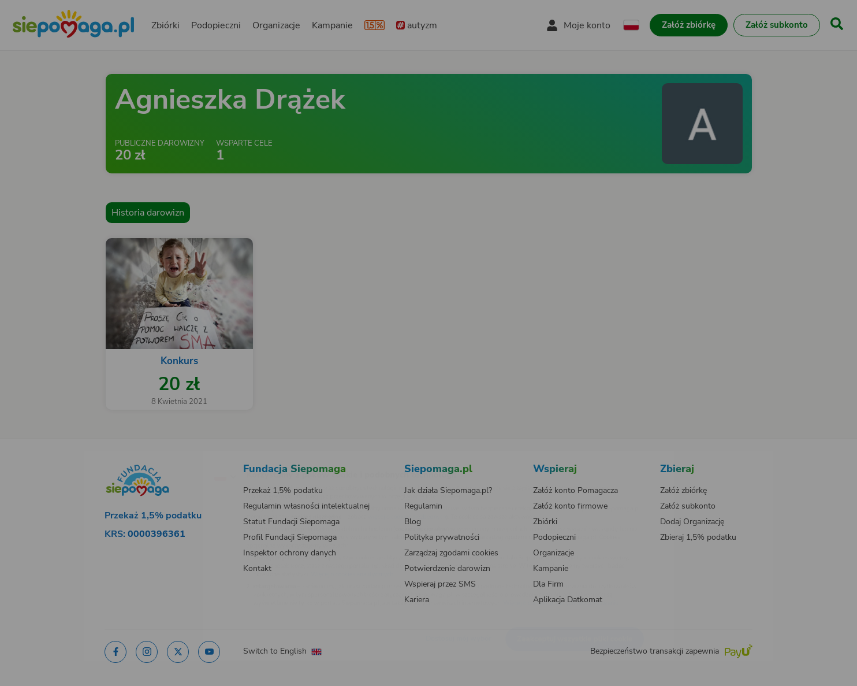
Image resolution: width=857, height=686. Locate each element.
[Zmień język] (175, 458)
